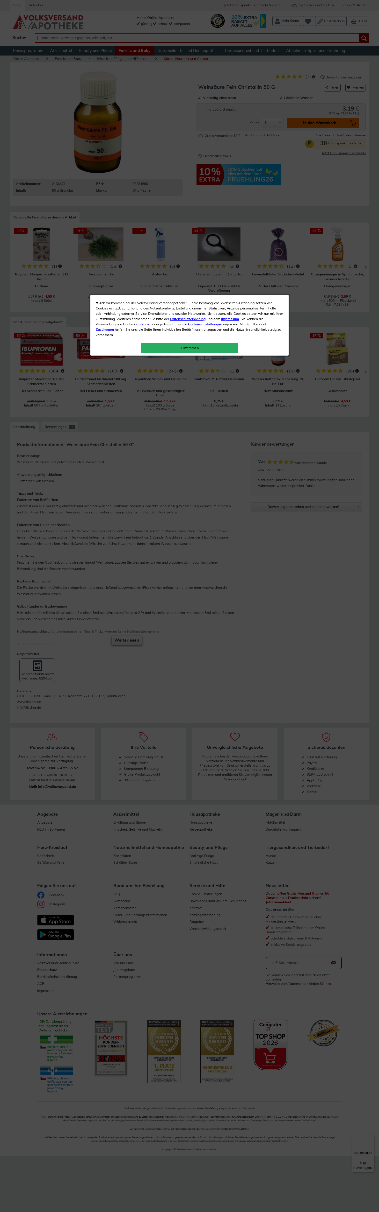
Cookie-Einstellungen (205, 113)
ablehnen (143, 113)
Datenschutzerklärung (188, 108)
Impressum (230, 108)
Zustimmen (105, 119)
